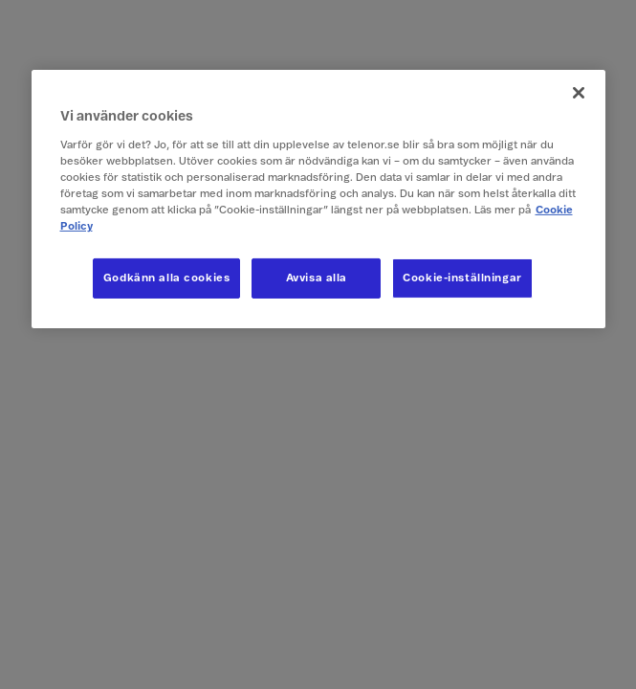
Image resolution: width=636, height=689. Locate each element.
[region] (318, 199)
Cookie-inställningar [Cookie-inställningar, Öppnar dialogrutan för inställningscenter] (462, 278)
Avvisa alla (316, 278)
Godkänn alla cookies (166, 278)
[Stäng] (579, 93)
